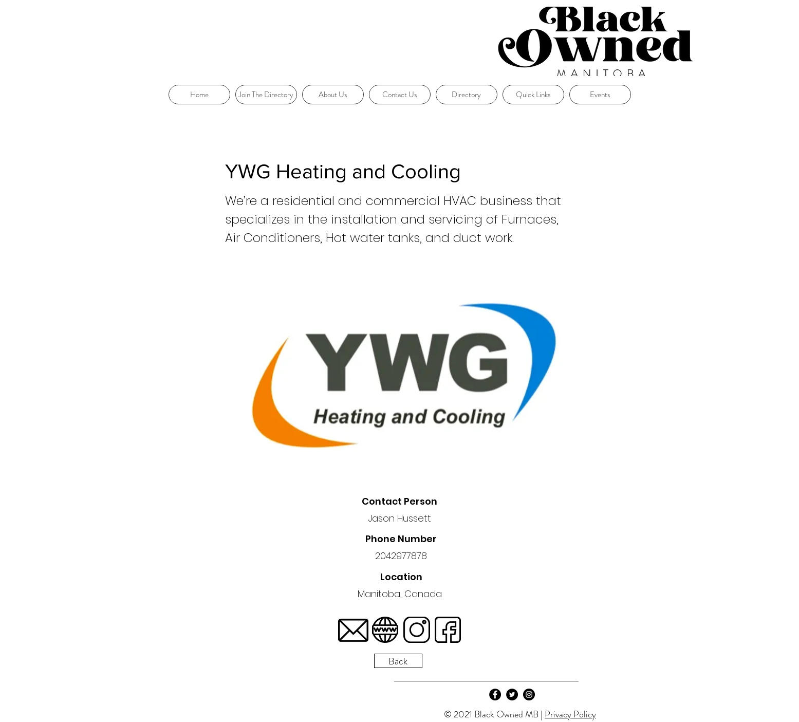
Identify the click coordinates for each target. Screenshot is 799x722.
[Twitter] (512, 694)
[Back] (398, 661)
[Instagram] (529, 694)
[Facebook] (495, 694)
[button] (533, 94)
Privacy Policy (570, 714)
